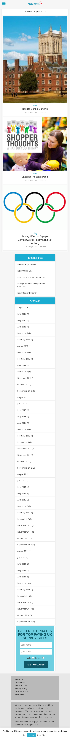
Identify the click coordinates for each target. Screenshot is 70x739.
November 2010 (24, 608)
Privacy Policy (21, 688)
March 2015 (22, 352)
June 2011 (21, 564)
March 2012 (22, 506)
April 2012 (21, 499)
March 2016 (22, 333)
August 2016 (22, 307)
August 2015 (22, 346)
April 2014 (21, 365)
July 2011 (21, 557)
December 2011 (24, 525)
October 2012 (23, 461)
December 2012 (24, 448)
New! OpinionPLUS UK (27, 293)
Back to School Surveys (35, 109)
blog (35, 105)
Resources (19, 694)
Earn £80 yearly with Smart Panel (31, 277)
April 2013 (21, 423)
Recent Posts (35, 257)
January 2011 (23, 596)
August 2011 (22, 551)
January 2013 (23, 442)
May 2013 (21, 416)
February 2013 (23, 435)
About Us (19, 679)
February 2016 (23, 339)
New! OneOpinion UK (26, 264)
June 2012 (21, 487)
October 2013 (23, 384)
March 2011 (22, 583)
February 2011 (23, 589)
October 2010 (23, 615)
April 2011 (21, 576)
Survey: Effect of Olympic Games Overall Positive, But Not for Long (35, 240)
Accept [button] (31, 735)
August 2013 (22, 397)
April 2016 (21, 326)
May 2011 (21, 570)
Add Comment (40, 112)
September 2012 (24, 468)
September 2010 (24, 621)
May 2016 (21, 320)
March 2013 (22, 429)
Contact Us (20, 682)
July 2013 (21, 403)
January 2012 (23, 519)
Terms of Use (21, 685)
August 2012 (22, 474)
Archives (35, 300)
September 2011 (24, 544)
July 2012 (21, 480)
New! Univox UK (24, 270)
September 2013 (24, 391)
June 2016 (21, 314)
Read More (41, 735)
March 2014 (22, 371)
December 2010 (24, 602)
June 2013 (21, 410)
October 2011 (23, 538)
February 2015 (23, 358)
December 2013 (24, 378)
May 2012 (21, 493)
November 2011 (24, 532)
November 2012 (24, 455)
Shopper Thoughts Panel (35, 176)
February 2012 (23, 512)
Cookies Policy (21, 691)
